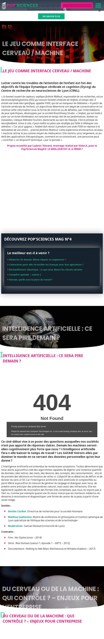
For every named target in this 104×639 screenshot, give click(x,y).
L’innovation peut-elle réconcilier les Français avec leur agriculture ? (46, 264)
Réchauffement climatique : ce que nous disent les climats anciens (45, 269)
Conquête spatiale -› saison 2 (25, 274)
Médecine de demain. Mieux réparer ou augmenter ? (37, 259)
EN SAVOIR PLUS (51, 16)
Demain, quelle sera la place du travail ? (31, 279)
